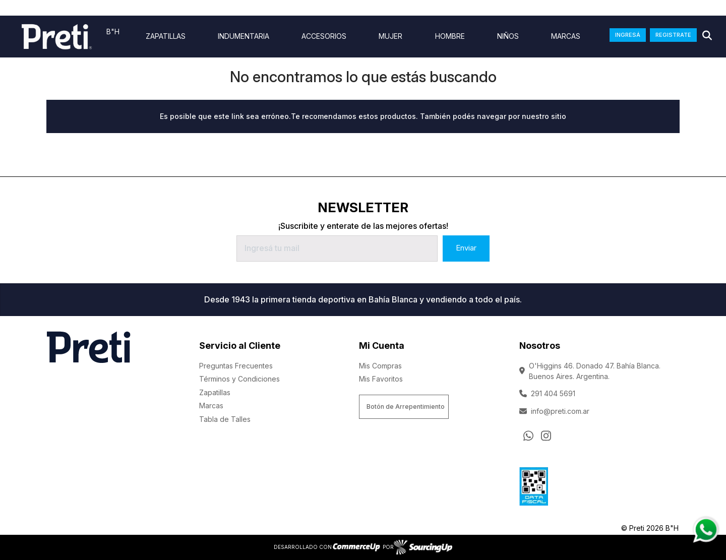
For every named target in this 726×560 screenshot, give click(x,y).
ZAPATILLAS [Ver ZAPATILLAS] (166, 36)
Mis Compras (380, 365)
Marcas (565, 36)
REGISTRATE (673, 34)
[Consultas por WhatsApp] (528, 435)
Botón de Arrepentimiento (406, 406)
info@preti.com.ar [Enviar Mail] (554, 411)
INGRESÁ (627, 34)
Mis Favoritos (381, 379)
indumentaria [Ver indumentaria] (243, 36)
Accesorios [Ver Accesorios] (323, 36)
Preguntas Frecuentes (236, 365)
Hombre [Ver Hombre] (450, 36)
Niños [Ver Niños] (508, 36)
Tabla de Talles (225, 419)
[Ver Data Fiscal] (533, 484)
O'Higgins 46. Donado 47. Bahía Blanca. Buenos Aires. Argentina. (589, 371)
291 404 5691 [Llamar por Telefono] (547, 393)
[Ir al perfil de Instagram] (546, 435)
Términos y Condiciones (239, 379)
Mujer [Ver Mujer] (390, 36)
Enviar (466, 248)
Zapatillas (214, 392)
